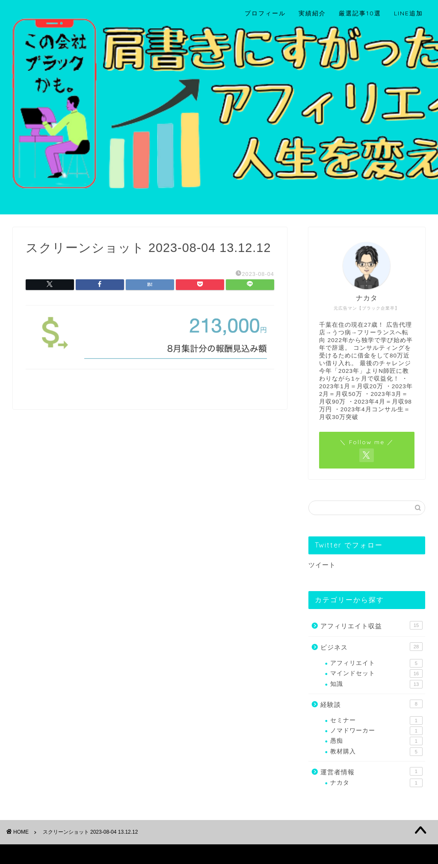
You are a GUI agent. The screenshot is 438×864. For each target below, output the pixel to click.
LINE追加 (408, 13)
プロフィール (265, 13)
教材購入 (376, 751)
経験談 (371, 704)
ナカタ (376, 783)
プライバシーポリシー (45, 853)
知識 (376, 684)
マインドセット (376, 673)
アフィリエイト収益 (371, 625)
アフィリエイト (376, 663)
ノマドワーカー (376, 730)
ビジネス (371, 646)
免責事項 (94, 853)
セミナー (376, 720)
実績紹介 (312, 13)
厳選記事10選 (360, 13)
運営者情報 (371, 771)
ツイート (322, 564)
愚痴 (376, 741)
